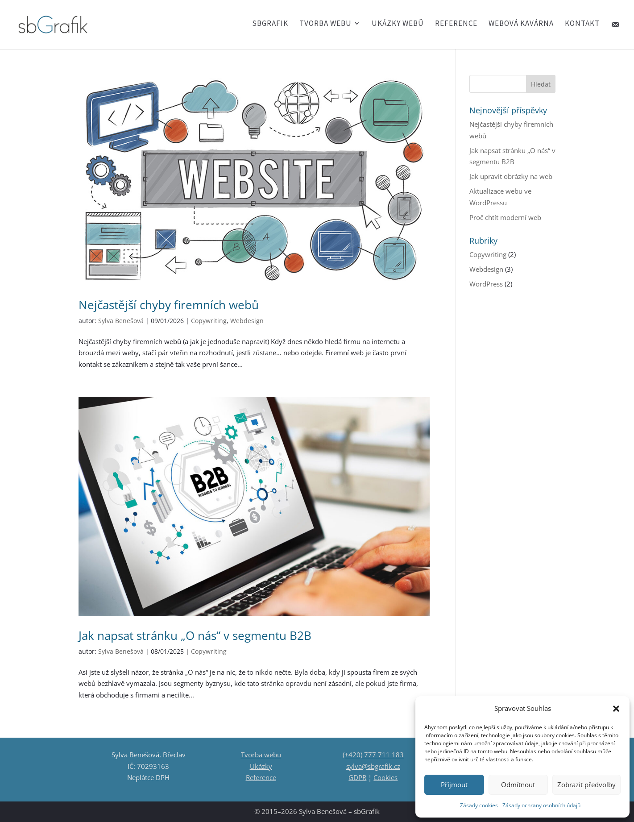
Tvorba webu (325, 24)
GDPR (357, 777)
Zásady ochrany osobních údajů (541, 805)
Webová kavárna (521, 24)
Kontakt (582, 24)
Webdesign (247, 320)
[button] (616, 708)
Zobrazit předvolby (586, 784)
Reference (456, 24)
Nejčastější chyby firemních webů (169, 305)
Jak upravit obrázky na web (510, 176)
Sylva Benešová (121, 320)
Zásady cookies (479, 805)
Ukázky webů (398, 24)
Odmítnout (518, 784)
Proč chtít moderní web (505, 217)
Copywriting (209, 320)
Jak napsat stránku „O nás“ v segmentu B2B (195, 635)
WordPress (486, 283)
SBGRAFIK (270, 24)
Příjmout (454, 784)
